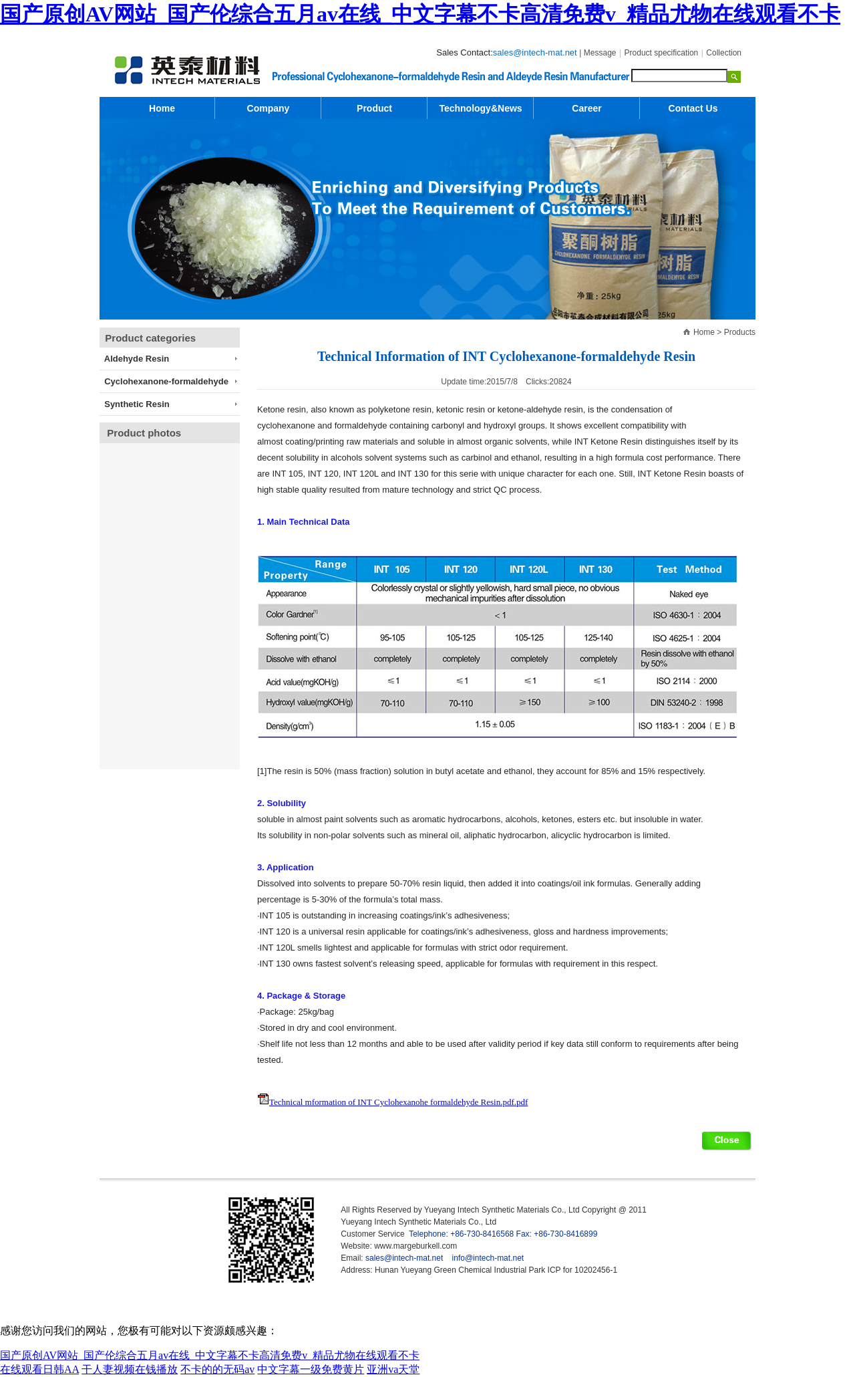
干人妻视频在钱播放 (129, 1369)
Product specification (662, 52)
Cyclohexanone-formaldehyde (164, 381)
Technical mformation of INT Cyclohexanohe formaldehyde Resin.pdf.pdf (398, 1102)
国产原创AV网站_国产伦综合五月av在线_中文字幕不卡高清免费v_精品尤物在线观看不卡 (420, 14)
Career (586, 108)
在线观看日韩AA (39, 1369)
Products (739, 332)
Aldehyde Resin (134, 359)
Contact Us (693, 108)
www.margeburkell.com (415, 1246)
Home (704, 332)
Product (374, 108)
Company (268, 108)
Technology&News (480, 108)
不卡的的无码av (217, 1369)
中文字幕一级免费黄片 (310, 1369)
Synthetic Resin (135, 404)
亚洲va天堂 (393, 1369)
